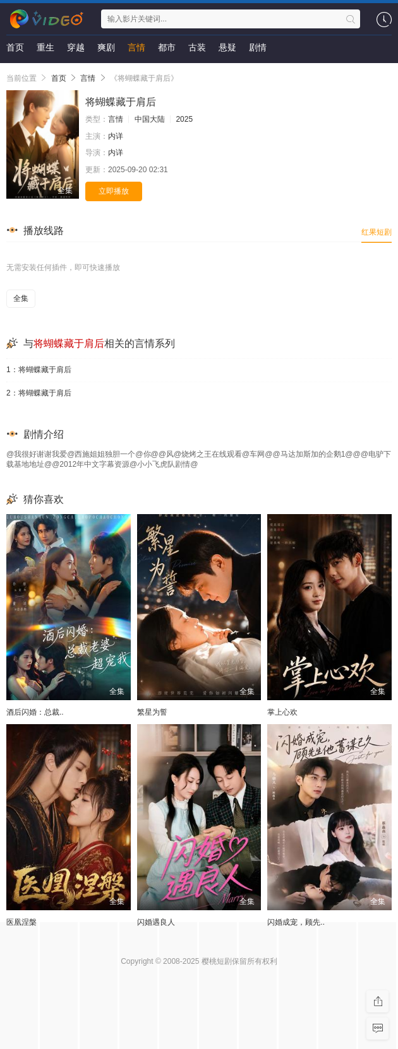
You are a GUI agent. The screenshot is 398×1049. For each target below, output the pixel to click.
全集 (20, 298)
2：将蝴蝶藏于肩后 (38, 393)
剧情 (258, 47)
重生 (45, 47)
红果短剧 (376, 232)
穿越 (76, 47)
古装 (197, 47)
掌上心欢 (282, 712)
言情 (136, 47)
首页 (15, 47)
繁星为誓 (152, 712)
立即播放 (114, 191)
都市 (167, 47)
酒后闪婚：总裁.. (35, 712)
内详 (115, 136)
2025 (184, 119)
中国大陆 (150, 119)
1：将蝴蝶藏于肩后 (38, 369)
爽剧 (106, 47)
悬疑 (227, 47)
